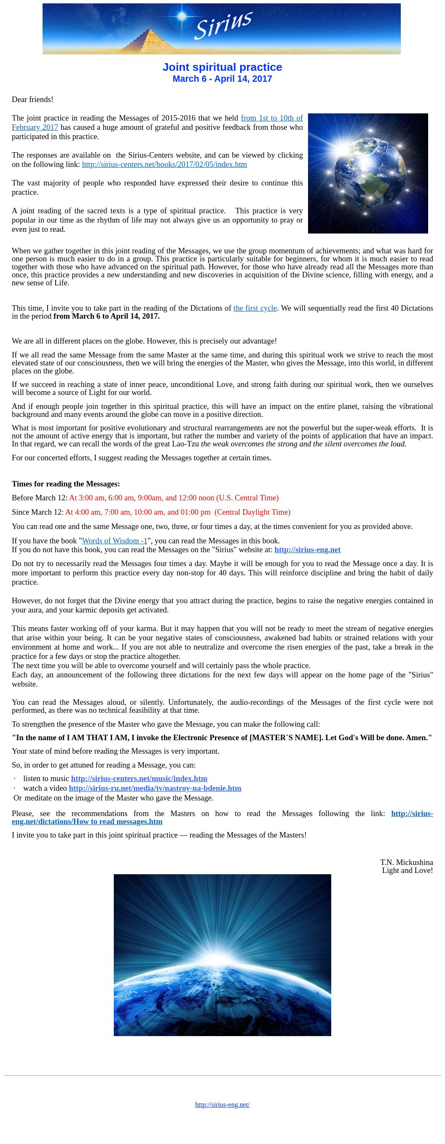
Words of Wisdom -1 (114, 540)
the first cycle (255, 307)
